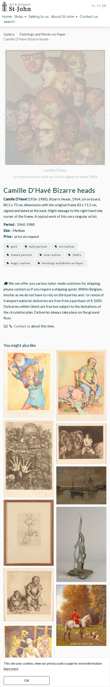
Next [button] (106, 114)
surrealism (64, 246)
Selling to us (39, 17)
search (9, 22)
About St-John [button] (64, 17)
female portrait (19, 254)
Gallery (9, 34)
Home (7, 17)
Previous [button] (4, 114)
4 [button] (65, 183)
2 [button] (51, 183)
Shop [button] (20, 17)
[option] (55, 114)
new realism (50, 254)
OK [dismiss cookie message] (26, 680)
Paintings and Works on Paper (43, 34)
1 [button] (44, 183)
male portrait (36, 246)
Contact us (89, 17)
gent (12, 246)
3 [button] (58, 183)
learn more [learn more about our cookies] (11, 669)
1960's (74, 254)
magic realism (18, 263)
